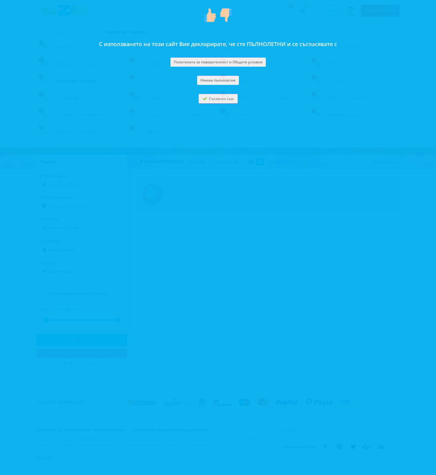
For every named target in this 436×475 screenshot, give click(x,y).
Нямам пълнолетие (218, 80)
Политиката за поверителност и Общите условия (218, 62)
